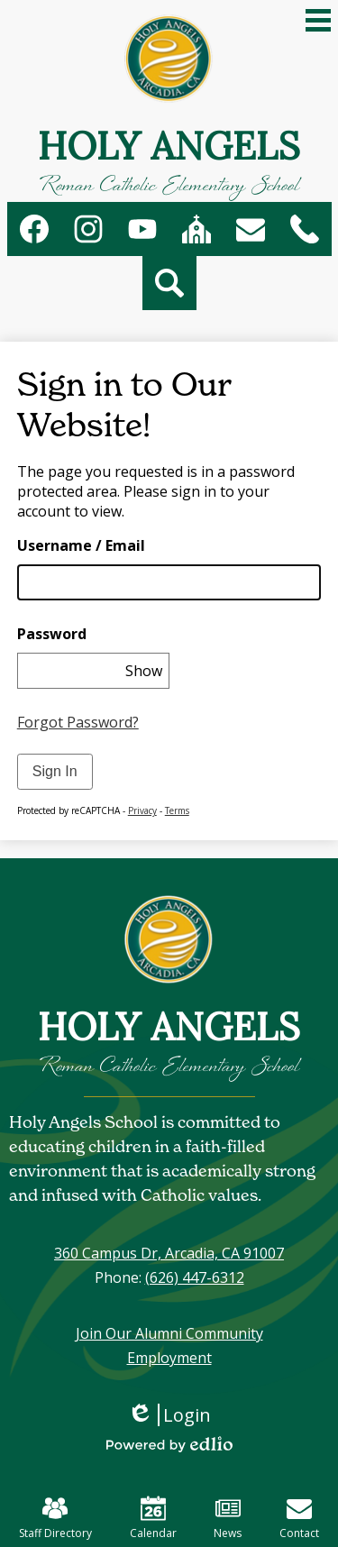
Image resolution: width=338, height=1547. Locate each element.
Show (143, 671)
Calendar (153, 1518)
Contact (299, 1518)
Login (169, 1415)
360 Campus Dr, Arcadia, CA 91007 (169, 1253)
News (228, 1518)
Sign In (55, 771)
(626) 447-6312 (194, 1277)
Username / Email (81, 545)
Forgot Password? (78, 722)
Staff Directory (55, 1518)
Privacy (142, 810)
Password (52, 634)
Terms (177, 810)
